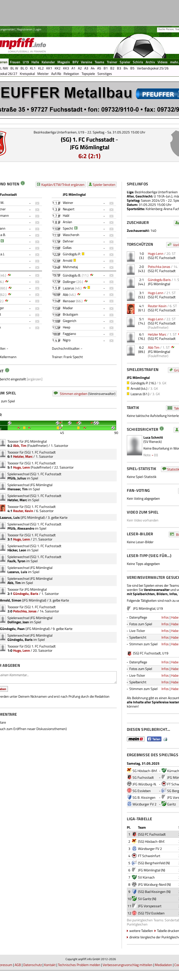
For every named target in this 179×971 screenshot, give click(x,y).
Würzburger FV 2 (145, 804)
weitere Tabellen (141, 930)
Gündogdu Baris (159, 279)
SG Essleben (142, 790)
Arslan (67, 221)
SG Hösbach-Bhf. (145, 770)
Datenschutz (32, 964)
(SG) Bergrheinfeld (151, 862)
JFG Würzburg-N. (145, 784)
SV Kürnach (146, 877)
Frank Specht (73, 356)
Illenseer (69, 300)
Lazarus (68, 288)
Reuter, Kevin (23, 510)
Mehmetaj (70, 266)
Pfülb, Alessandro (20, 528)
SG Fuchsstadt (143, 777)
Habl (66, 215)
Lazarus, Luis (17, 571)
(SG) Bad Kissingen (152, 891)
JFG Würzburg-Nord (152, 884)
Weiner (68, 202)
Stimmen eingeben (74, 393)
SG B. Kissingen (144, 797)
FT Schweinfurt (149, 855)
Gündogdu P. (72, 254)
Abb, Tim (19, 445)
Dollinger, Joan (18, 622)
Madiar (68, 307)
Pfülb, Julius (16, 478)
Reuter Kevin (157, 305)
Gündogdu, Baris (25, 593)
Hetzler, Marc (23, 456)
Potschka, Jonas (25, 611)
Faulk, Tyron (16, 560)
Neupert (68, 209)
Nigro (66, 340)
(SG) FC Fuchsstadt (162, 257)
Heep (66, 327)
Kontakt (50, 964)
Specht (68, 228)
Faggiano (69, 333)
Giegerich (69, 320)
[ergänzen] (35, 379)
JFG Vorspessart (149, 905)
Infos (165, 617)
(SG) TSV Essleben (151, 913)
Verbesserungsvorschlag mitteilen (128, 964)
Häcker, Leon (16, 550)
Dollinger (69, 281)
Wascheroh (71, 234)
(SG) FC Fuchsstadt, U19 (150, 653)
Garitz (171, 804)
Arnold (67, 260)
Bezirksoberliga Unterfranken (156, 191)
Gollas (67, 247)
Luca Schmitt (153, 437)
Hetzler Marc (157, 334)
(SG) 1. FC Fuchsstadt (87, 139)
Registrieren (24, 29)
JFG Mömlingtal (89, 147)
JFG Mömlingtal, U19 (148, 608)
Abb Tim (153, 347)
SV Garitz (144, 898)
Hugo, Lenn (21, 467)
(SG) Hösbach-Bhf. (151, 841)
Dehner (68, 241)
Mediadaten (163, 964)
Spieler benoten (104, 184)
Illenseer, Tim (17, 489)
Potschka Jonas (159, 266)
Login (37, 29)
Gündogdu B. (72, 275)
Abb (65, 294)
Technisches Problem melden (79, 964)
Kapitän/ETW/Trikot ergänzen (63, 184)
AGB (18, 964)
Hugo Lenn (155, 253)
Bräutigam (70, 314)
